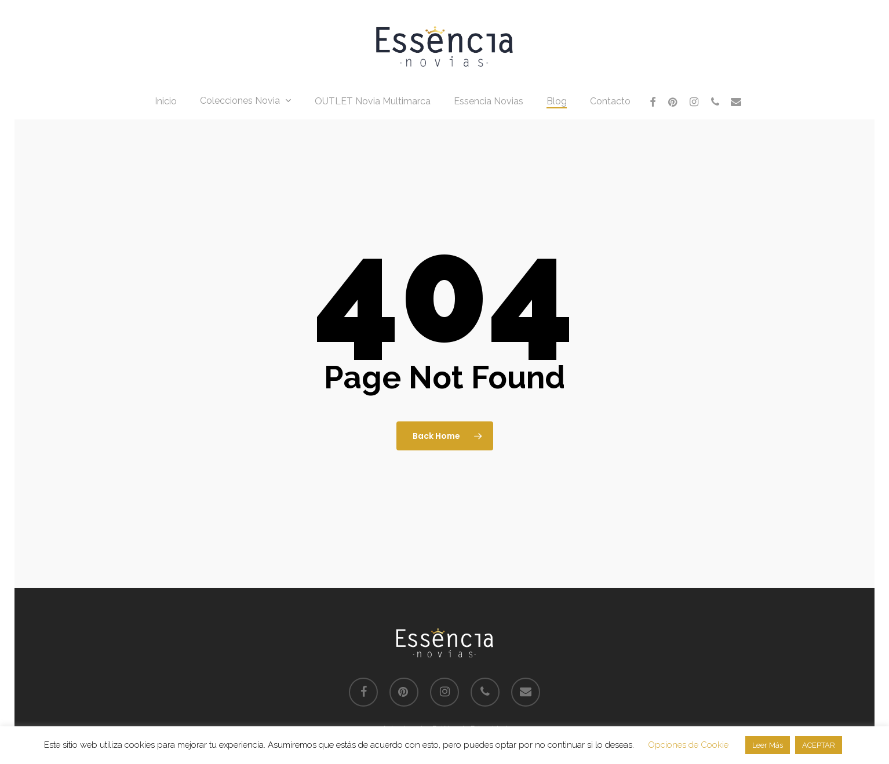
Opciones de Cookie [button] (688, 745)
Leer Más (767, 745)
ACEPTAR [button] (818, 745)
